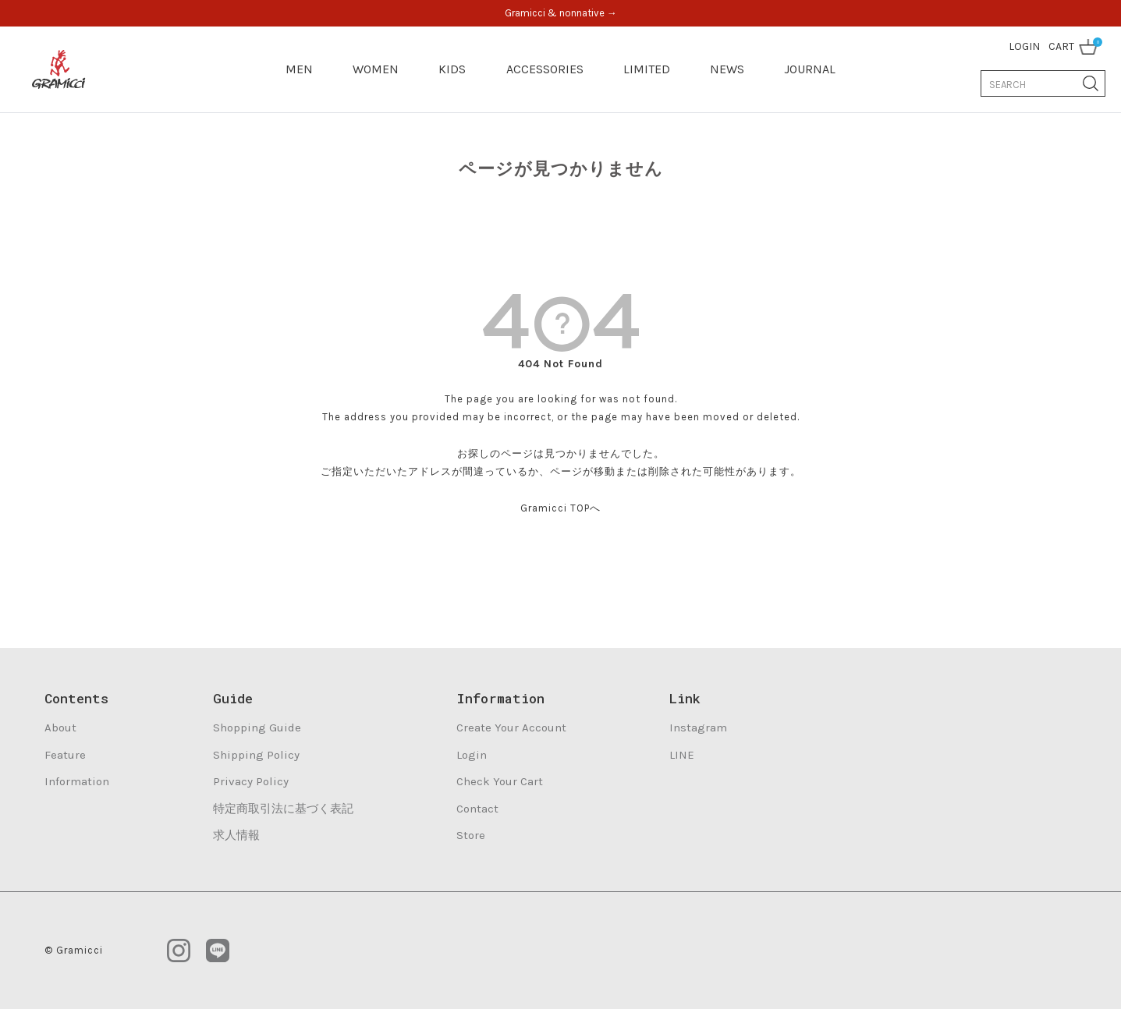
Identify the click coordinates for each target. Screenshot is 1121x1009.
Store (470, 835)
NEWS (727, 69)
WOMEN (376, 69)
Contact (477, 809)
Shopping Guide (257, 727)
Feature (65, 755)
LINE (681, 755)
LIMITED (646, 69)
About (60, 727)
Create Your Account (511, 727)
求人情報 (236, 835)
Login (471, 755)
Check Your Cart (499, 781)
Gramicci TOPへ (560, 508)
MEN (299, 69)
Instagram (698, 727)
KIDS (452, 69)
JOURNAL (809, 69)
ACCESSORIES (545, 69)
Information (76, 781)
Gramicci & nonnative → (561, 13)
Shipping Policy (256, 755)
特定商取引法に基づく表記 (283, 809)
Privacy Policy (251, 781)
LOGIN (1024, 46)
